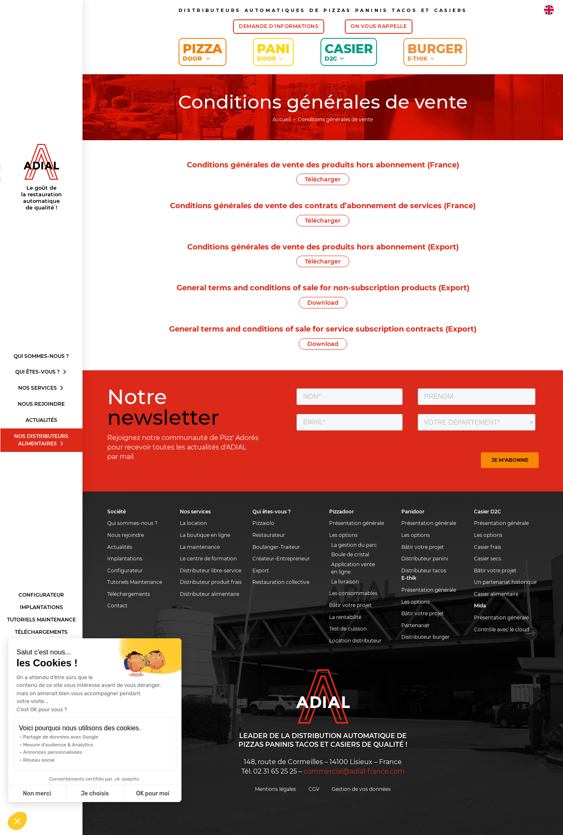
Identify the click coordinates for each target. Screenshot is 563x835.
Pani (273, 51)
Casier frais (487, 547)
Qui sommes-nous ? (41, 356)
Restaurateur (268, 535)
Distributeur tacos (423, 570)
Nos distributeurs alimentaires (41, 440)
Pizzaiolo (263, 523)
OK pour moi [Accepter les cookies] (153, 793)
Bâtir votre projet (350, 605)
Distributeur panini (424, 558)
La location (193, 523)
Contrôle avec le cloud (501, 629)
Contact (117, 605)
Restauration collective (280, 582)
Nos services (41, 388)
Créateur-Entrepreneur (281, 558)
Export (260, 570)
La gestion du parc (354, 545)
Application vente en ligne (353, 568)
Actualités (41, 420)
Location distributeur (355, 640)
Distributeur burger (425, 637)
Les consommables (353, 593)
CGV (314, 789)
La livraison (345, 582)
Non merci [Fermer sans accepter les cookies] (37, 793)
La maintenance (200, 547)
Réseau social (38, 760)
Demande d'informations (278, 26)
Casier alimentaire (496, 594)
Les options (343, 535)
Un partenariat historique (505, 582)
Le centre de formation (208, 558)
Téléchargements (41, 632)
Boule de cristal (350, 554)
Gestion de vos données (361, 789)
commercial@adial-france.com (354, 771)
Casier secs (487, 558)
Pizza (202, 51)
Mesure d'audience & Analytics (58, 745)
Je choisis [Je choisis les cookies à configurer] (95, 793)
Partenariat (415, 625)
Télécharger (323, 179)
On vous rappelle (379, 26)
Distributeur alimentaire (209, 594)
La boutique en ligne (205, 535)
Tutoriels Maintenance (41, 619)
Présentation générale (356, 523)
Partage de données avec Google (61, 737)
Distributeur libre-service (210, 570)
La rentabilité (345, 617)
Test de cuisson (348, 629)
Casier (349, 51)
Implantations (41, 607)
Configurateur (41, 595)
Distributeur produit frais (211, 582)
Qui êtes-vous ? (41, 372)
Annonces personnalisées (52, 752)
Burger (435, 51)
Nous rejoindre (41, 404)
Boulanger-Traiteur (276, 547)
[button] (17, 821)
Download (323, 302)
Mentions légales (275, 789)
